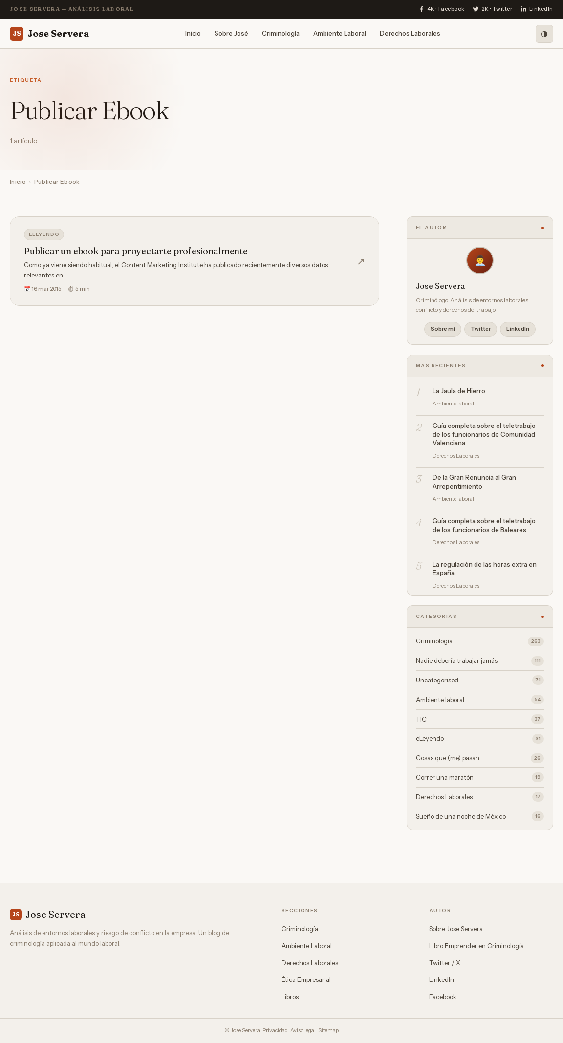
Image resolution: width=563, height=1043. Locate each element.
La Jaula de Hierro (459, 391)
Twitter (481, 328)
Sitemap (328, 1030)
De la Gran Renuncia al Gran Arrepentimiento (474, 481)
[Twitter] (493, 9)
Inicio (193, 33)
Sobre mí (443, 328)
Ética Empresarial (306, 979)
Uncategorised (480, 680)
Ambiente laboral (480, 699)
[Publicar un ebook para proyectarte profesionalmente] (194, 261)
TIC (480, 719)
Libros (290, 996)
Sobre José (231, 33)
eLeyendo (44, 234)
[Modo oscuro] (544, 34)
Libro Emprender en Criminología (476, 946)
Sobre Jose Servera (456, 929)
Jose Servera (49, 34)
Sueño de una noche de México (480, 816)
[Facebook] (441, 9)
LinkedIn (517, 328)
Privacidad (275, 1030)
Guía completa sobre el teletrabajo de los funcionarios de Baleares (484, 525)
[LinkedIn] (536, 9)
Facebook (442, 996)
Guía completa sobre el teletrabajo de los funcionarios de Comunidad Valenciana (484, 434)
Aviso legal (303, 1030)
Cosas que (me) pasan (480, 758)
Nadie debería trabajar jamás (480, 661)
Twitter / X (444, 963)
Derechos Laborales (410, 33)
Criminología (281, 33)
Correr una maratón (480, 777)
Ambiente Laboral (339, 33)
